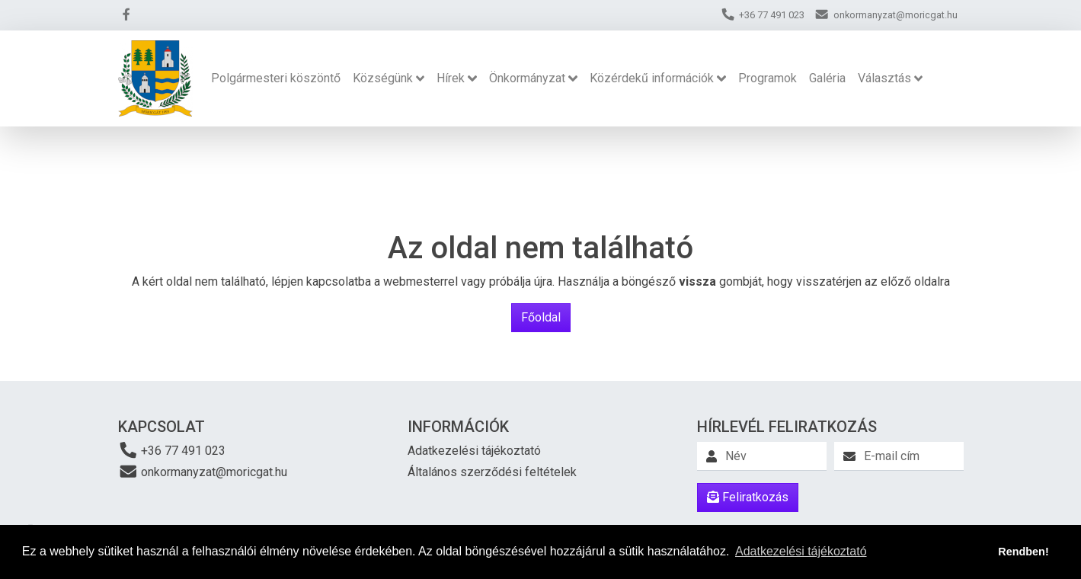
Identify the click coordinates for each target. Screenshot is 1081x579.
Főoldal (541, 317)
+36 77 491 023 (172, 450)
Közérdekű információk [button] (652, 78)
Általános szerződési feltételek (492, 472)
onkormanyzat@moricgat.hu (203, 471)
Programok (767, 78)
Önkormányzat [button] (527, 78)
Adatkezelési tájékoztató (474, 450)
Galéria (827, 78)
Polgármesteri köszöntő (276, 78)
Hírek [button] (451, 78)
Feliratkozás (747, 497)
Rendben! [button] (1023, 551)
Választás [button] (884, 78)
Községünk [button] (383, 78)
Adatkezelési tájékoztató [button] (801, 551)
